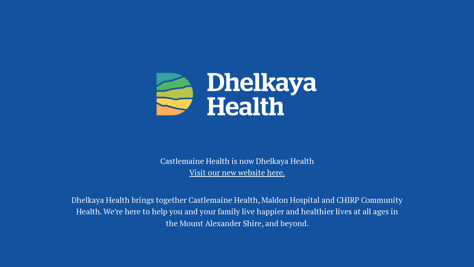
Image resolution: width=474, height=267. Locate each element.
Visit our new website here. (237, 172)
